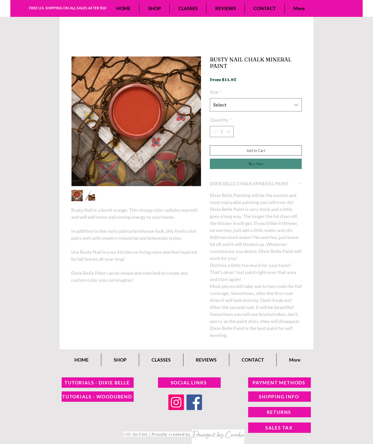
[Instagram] (176, 402)
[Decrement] (215, 131)
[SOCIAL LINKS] (189, 382)
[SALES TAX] (279, 427)
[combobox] (256, 104)
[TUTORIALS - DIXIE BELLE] (98, 382)
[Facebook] (194, 402)
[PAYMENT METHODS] (279, 382)
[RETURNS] (279, 412)
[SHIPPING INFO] (279, 396)
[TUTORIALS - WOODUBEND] (98, 396)
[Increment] (229, 131)
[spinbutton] (222, 131)
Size (215, 92)
